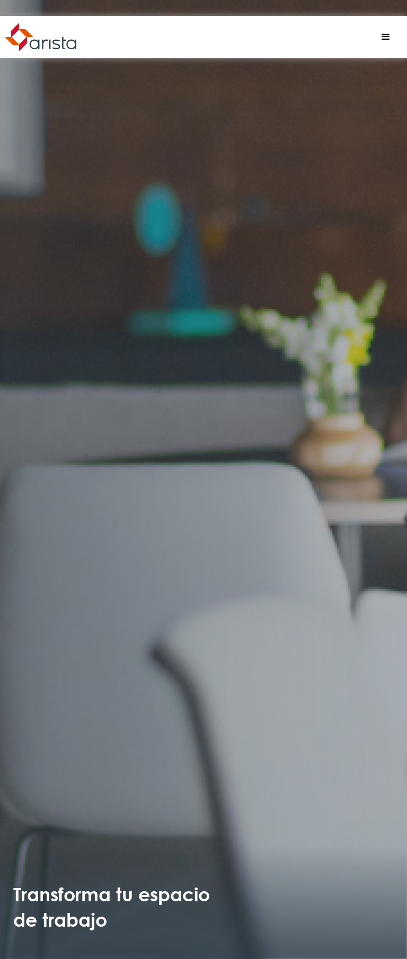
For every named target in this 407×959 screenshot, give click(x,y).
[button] (386, 37)
